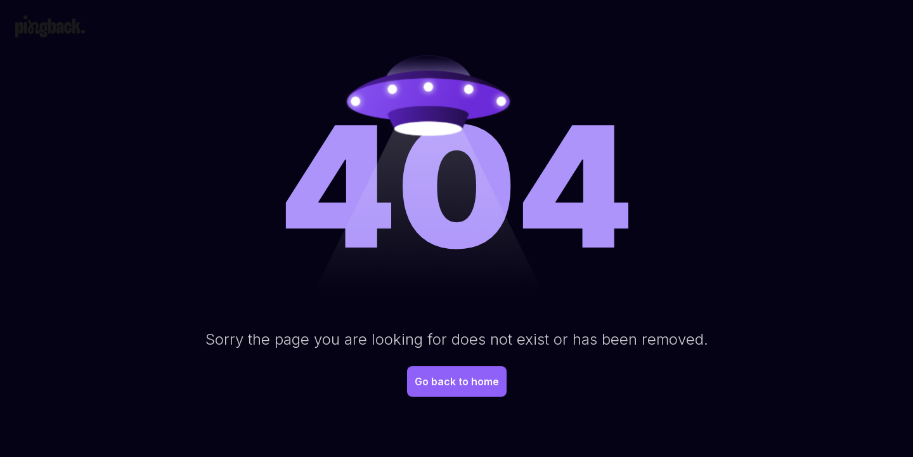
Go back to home (457, 381)
